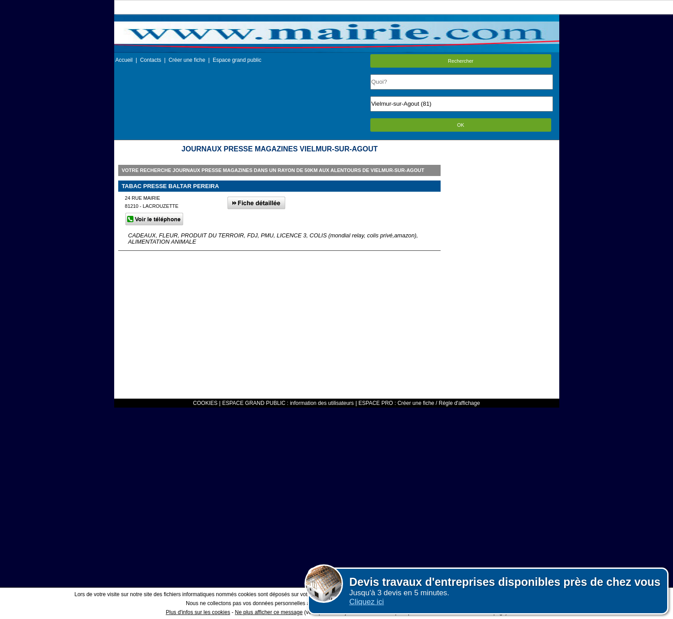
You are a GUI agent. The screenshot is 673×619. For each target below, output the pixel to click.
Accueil (124, 60)
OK (460, 125)
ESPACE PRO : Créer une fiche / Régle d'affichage (419, 403)
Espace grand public (237, 60)
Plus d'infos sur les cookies (198, 612)
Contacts (150, 60)
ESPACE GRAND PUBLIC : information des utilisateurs (288, 403)
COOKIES (205, 403)
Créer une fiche (186, 60)
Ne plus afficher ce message (269, 612)
